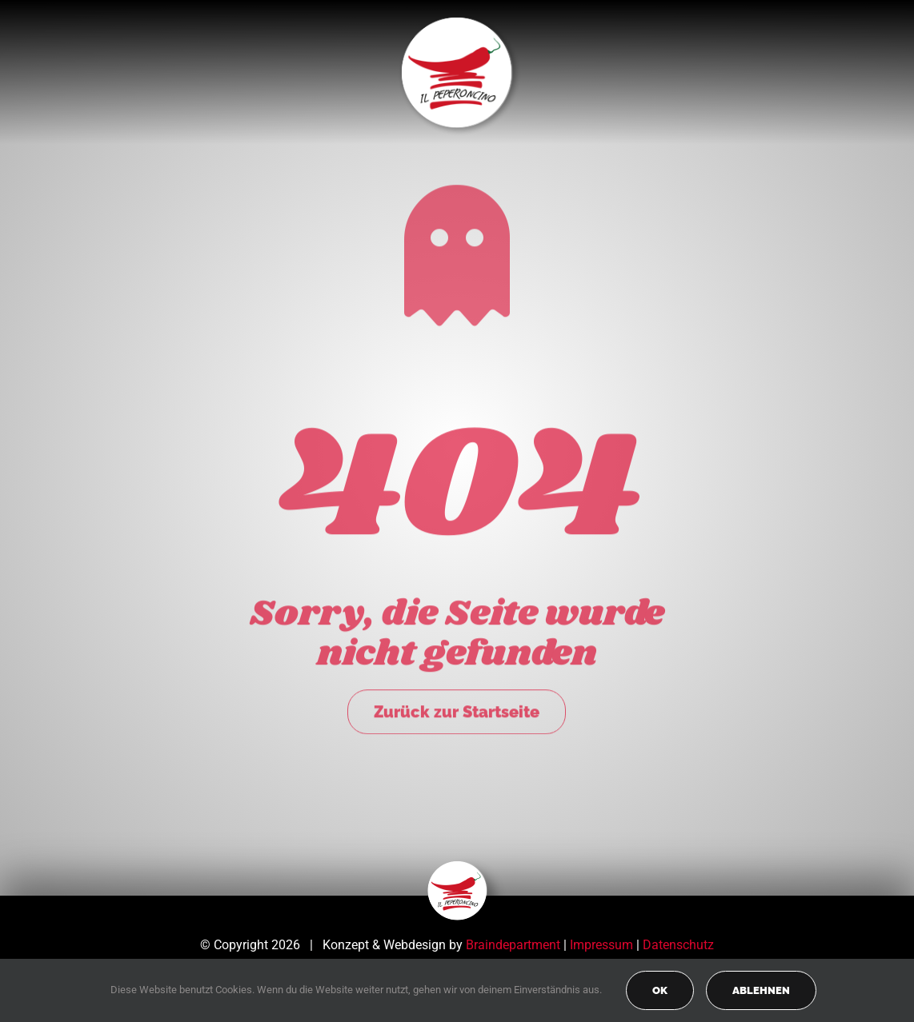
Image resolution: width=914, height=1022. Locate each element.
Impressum (601, 944)
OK (659, 990)
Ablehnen (761, 990)
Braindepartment (513, 944)
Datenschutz (678, 944)
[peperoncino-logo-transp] (457, 866)
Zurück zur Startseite (456, 709)
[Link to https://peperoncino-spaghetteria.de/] (457, 252)
